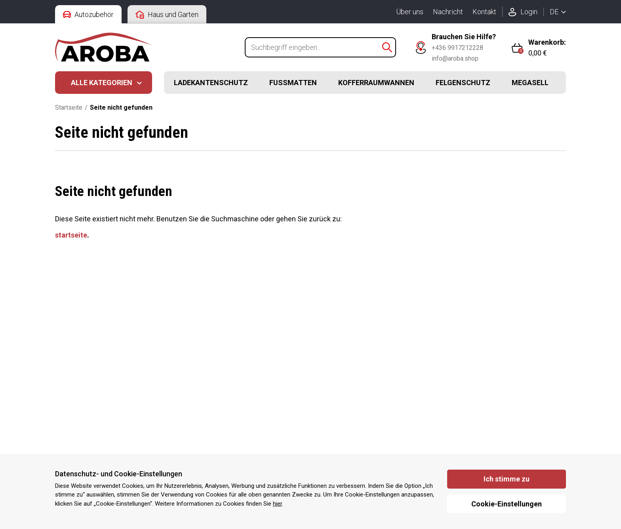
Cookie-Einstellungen (506, 504)
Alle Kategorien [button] (101, 82)
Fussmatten (293, 82)
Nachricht (448, 12)
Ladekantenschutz (211, 82)
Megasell (530, 82)
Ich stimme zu (507, 479)
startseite (71, 235)
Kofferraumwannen (376, 82)
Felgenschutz (463, 82)
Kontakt (484, 12)
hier (277, 503)
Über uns (409, 12)
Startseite (68, 107)
